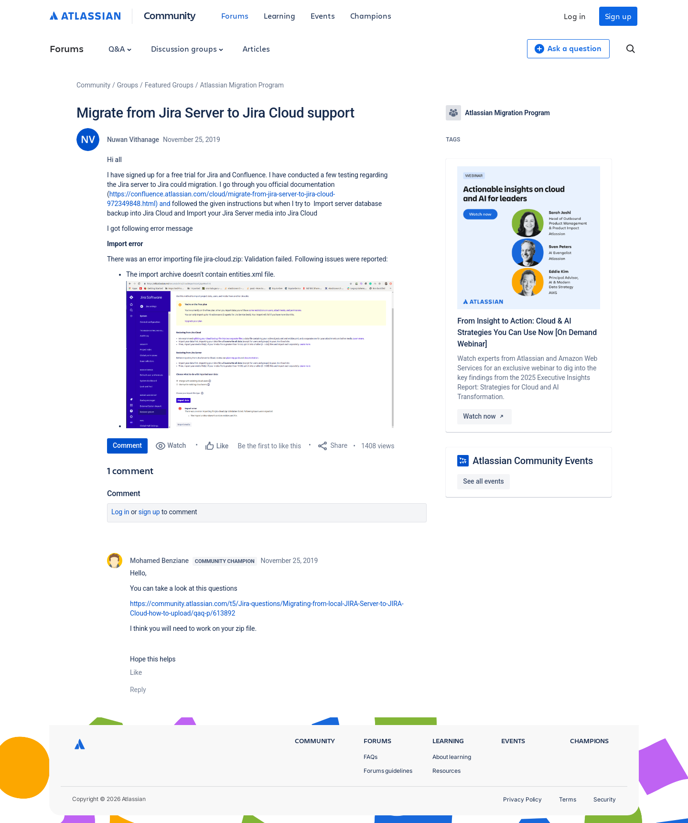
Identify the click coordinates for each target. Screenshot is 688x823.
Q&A (119, 48)
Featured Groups (169, 85)
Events (323, 16)
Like (136, 672)
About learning (451, 756)
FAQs (370, 756)
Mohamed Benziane (159, 560)
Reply (138, 689)
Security (604, 799)
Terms (567, 799)
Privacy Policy (522, 799)
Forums (234, 16)
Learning (279, 16)
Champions (370, 16)
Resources (446, 770)
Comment (127, 445)
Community (170, 15)
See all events (483, 481)
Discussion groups (187, 48)
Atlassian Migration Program (242, 85)
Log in (575, 16)
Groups (127, 85)
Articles (256, 48)
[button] (260, 354)
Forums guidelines (388, 770)
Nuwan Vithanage (133, 139)
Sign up (618, 16)
